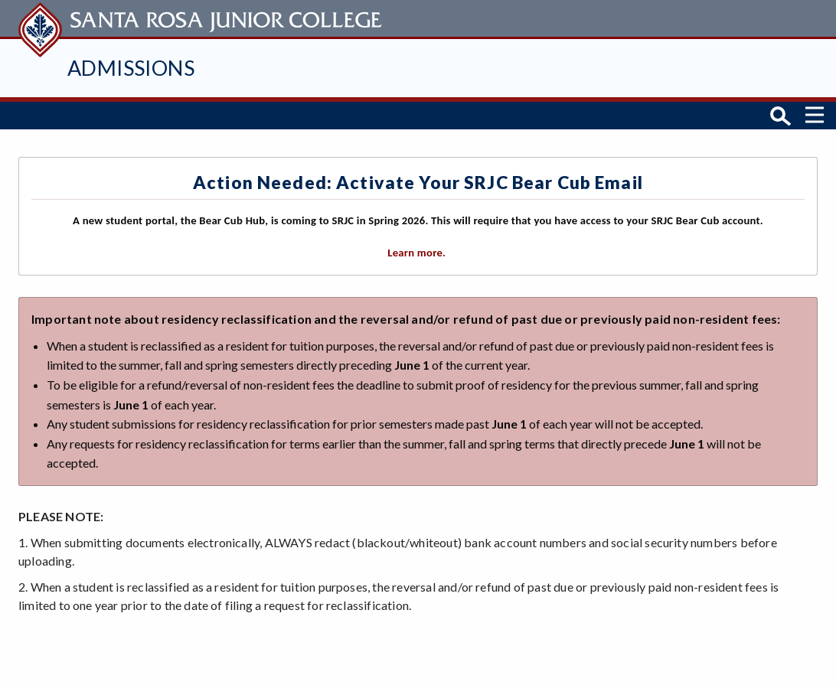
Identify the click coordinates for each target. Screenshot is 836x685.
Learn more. (418, 252)
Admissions (130, 67)
